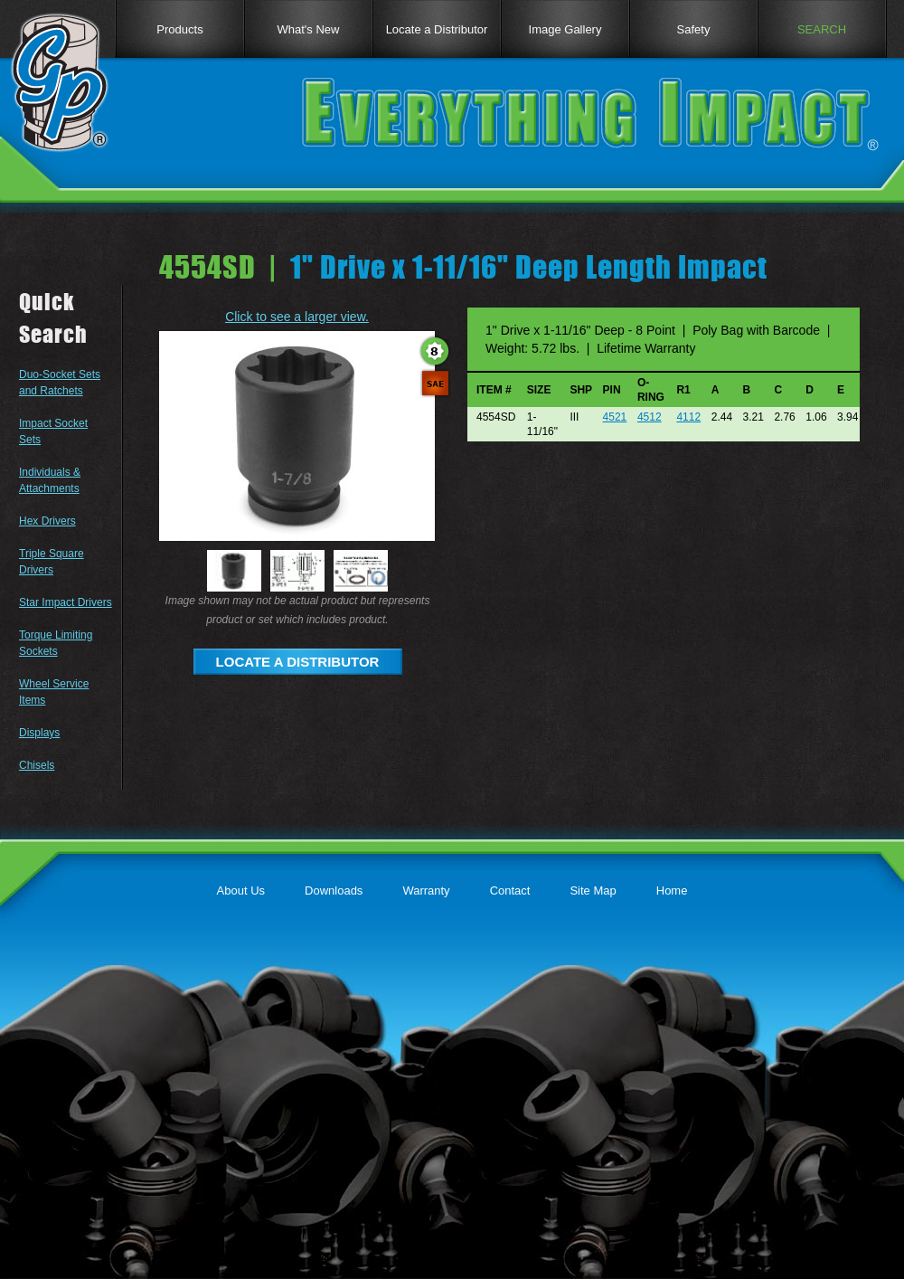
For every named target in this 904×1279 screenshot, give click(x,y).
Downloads (334, 890)
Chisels (36, 765)
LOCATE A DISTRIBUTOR (298, 661)
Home (672, 890)
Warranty (425, 890)
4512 (649, 417)
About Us (241, 890)
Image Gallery (565, 29)
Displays (39, 732)
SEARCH (821, 29)
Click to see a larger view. (297, 316)
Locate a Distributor (437, 29)
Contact (510, 890)
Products (179, 29)
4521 (615, 417)
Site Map (593, 890)
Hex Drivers (47, 521)
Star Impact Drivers (65, 602)
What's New (309, 29)
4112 (688, 417)
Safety (694, 29)
